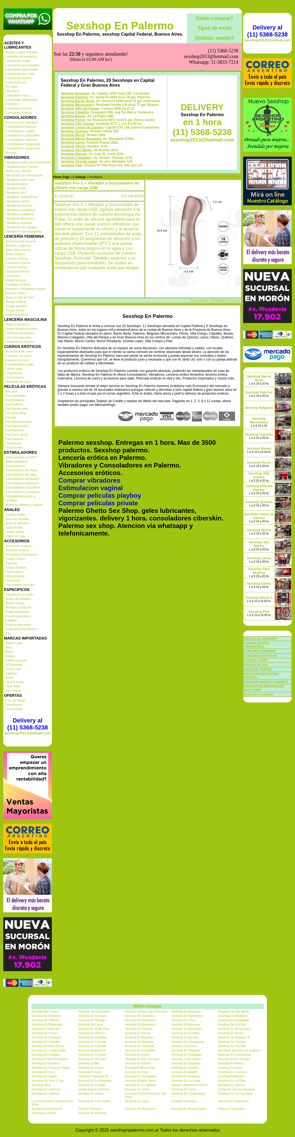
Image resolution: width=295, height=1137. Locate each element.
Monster (11, 152)
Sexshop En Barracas (185, 1024)
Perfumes (12, 104)
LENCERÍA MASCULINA (261, 655)
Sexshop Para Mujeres (259, 571)
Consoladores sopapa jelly (23, 144)
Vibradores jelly (16, 188)
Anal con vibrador (17, 518)
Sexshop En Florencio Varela (51, 1067)
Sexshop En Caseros (232, 1041)
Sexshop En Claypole (185, 1050)
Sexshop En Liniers (91, 1093)
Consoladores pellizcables (23, 135)
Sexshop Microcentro (77, 78)
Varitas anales (15, 531)
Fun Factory (14, 690)
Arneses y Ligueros (18, 245)
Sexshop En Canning (92, 1041)
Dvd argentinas (16, 395)
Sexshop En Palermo (120, 26)
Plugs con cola (15, 536)
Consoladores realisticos (22, 139)
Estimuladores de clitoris (22, 470)
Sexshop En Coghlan (45, 1054)
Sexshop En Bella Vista (93, 1028)
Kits (8, 633)
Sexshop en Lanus (137, 1089)
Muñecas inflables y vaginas (24, 504)
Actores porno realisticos (22, 122)
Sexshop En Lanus (183, 1089)
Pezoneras (13, 580)
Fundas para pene (18, 616)
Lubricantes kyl (15, 82)
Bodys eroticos (15, 254)
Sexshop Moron (73, 108)
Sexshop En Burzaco (185, 1037)
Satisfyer (11, 673)
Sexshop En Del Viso (92, 1059)
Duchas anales (15, 514)
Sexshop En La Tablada (140, 1084)
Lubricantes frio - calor (20, 73)
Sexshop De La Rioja (232, 1024)
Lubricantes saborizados (22, 99)
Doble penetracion (18, 611)
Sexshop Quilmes (74, 104)
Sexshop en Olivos (44, 1113)
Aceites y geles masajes (22, 52)
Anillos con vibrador (19, 171)
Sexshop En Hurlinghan (140, 1076)
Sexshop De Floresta (139, 1028)
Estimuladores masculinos (23, 487)
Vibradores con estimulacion (24, 175)
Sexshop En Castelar (92, 1046)
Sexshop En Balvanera (47, 1024)
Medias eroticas (16, 280)
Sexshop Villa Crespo (77, 97)
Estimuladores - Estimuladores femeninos (215, 273)
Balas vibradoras (17, 461)
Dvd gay (11, 417)
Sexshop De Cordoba (185, 1033)
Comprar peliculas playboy (99, 468)
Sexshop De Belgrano (139, 1041)
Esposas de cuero (17, 360)
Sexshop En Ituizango (185, 1076)
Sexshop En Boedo (230, 1033)
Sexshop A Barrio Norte (140, 1080)
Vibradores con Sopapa (21, 227)
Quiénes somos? (214, 38)
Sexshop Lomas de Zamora (82, 100)
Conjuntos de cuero (18, 355)
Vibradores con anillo (19, 594)
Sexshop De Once (183, 1020)
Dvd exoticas (14, 404)
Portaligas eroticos (18, 284)
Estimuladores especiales (22, 478)
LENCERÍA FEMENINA (260, 651)
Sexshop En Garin (230, 1067)
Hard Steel (13, 686)
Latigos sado (14, 368)
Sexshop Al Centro (137, 1054)
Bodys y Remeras (17, 324)
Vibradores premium (19, 205)
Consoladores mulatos (20, 131)
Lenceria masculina (18, 337)
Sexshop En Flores (90, 1067)
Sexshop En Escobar (45, 1063)
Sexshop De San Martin (233, 1011)
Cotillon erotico (15, 558)
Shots (9, 677)
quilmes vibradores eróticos (189, 1084)
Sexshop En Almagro (92, 1020)
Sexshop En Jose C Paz (48, 1080)
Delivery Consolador (231, 1108)
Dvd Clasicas (14, 438)
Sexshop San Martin (76, 123)
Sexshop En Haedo (44, 1076)
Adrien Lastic (14, 643)
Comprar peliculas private (98, 476)
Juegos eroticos (16, 567)
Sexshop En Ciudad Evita (48, 1050)
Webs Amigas (147, 1006)
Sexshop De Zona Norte (94, 1011)
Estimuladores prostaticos (23, 491)
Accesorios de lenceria (21, 241)
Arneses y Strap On (19, 607)
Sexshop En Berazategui (234, 1028)
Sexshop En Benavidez (186, 1028)
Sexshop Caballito (75, 85)
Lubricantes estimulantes (22, 69)
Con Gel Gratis (15, 700)
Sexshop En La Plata (232, 1080)
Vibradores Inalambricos (22, 197)
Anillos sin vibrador (18, 598)
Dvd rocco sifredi (17, 434)
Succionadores (15, 465)
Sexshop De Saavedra (140, 1015)
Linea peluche (15, 377)
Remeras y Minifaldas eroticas (25, 288)
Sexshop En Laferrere (46, 1089)
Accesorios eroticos (18, 545)
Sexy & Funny (15, 682)
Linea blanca (14, 373)
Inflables (11, 620)
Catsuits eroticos (17, 258)
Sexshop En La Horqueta (94, 1080)
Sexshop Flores (73, 93)
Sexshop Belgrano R (91, 1050)
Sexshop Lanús (73, 115)
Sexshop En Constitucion (234, 1054)
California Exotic (16, 660)
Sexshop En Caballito (46, 1041)
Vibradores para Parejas (22, 166)
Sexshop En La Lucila (185, 1080)
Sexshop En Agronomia (186, 1015)
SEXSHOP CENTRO (258, 669)
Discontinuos (14, 704)
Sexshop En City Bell (232, 1046)
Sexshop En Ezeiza (137, 1063)
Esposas (11, 563)
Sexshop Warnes (74, 127)
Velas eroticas (15, 576)
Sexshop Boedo (73, 89)
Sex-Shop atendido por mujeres (239, 1050)
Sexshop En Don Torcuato (142, 1059)
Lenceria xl (13, 275)
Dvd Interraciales (17, 426)
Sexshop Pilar (71, 138)
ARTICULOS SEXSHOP (260, 638)
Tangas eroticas (16, 301)
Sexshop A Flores (43, 1072)
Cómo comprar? (214, 18)
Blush (9, 651)
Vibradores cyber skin (20, 179)
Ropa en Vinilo (15, 293)
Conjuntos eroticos (18, 262)
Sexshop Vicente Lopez (79, 134)
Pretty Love (13, 669)
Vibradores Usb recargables (24, 231)
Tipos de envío (214, 28)
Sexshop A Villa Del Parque (50, 1059)
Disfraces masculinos (20, 333)
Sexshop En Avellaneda (233, 1020)
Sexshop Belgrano (75, 66)
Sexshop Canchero (184, 1046)
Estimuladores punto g (20, 496)
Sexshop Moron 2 (258, 598)
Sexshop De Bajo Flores (48, 1046)
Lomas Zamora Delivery (94, 1089)
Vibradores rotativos (19, 222)
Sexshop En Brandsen (139, 1037)
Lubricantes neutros (19, 78)
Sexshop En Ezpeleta (185, 1063)
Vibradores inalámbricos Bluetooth (28, 162)
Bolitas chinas (15, 603)
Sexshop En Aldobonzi (233, 1015)
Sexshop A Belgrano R (93, 1076)
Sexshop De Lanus (90, 1024)
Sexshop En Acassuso (186, 1011)
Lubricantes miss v (18, 95)
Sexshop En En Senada (234, 1059)
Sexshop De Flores (44, 1033)
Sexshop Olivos (73, 119)
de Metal (11, 500)
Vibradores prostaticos (20, 209)
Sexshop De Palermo (46, 1020)
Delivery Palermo (89, 1108)
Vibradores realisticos (20, 214)
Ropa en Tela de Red (19, 297)
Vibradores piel (15, 192)
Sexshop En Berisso (91, 1033)
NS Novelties (14, 664)
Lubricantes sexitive (19, 108)
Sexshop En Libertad (45, 1093)
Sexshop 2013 (41, 1084)
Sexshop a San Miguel (186, 1059)
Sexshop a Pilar (88, 1063)
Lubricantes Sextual (19, 112)
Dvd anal (11, 391)
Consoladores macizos (21, 126)
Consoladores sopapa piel (23, 148)
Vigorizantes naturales (20, 584)
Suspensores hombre (20, 341)
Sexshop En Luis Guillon (94, 1101)
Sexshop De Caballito (92, 1037)
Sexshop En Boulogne (46, 1037)
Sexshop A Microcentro (140, 1067)
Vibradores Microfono (20, 218)
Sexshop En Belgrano (46, 1028)
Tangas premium (17, 306)
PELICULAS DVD (256, 665)
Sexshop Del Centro (45, 1011)
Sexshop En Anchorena (140, 1020)
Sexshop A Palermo (231, 1063)
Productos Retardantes (21, 629)
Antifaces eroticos (17, 550)
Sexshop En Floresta (185, 1067)
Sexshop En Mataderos (233, 1101)
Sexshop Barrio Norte (77, 74)
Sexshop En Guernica (232, 1072)
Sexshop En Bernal (137, 1033)
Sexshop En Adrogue (92, 1015)
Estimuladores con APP (21, 457)
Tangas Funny (15, 310)
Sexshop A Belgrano (231, 1076)
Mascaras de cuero (18, 381)
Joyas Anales (14, 527)
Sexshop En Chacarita (139, 1046)
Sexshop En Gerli (89, 1072)
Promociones (14, 709)
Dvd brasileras (15, 400)
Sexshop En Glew (136, 1072)
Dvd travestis (14, 447)
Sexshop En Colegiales (186, 1054)
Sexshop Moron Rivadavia (81, 112)
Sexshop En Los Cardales (235, 1093)
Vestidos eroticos (17, 314)
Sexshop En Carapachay (187, 1041)
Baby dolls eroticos (18, 249)
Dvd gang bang (16, 413)
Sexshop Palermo (74, 70)
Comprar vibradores (89, 453)
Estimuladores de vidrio (21, 474)
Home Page (61, 150)
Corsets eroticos (16, 267)
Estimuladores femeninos (22, 483)
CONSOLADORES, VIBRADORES (257, 645)
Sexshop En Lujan (137, 1101)
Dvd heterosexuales (19, 421)
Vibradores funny (17, 184)
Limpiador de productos (21, 56)
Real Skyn (12, 91)
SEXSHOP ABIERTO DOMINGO (266, 682)
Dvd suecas (13, 443)
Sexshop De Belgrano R (234, 1037)
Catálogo (79, 150)
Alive (9, 647)
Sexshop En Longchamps (188, 1093)
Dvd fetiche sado (17, 408)
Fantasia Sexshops (184, 1101)
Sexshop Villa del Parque (80, 81)
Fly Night (11, 86)
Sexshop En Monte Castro (188, 1108)
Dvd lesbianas (15, 430)
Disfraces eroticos (17, 271)
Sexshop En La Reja (91, 1084)
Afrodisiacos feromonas (21, 554)
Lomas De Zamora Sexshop (236, 1089)
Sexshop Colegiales (76, 131)
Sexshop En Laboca (231, 1084)
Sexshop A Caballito (184, 1072)
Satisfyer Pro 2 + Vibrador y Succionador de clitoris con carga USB (97, 158)
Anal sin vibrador (17, 523)
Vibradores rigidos (17, 201)
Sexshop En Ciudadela (140, 1050)
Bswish (10, 656)
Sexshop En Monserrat (47, 1108)
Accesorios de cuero (19, 351)
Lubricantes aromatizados (23, 65)
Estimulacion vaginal (90, 461)
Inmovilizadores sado (19, 364)
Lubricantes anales (18, 60)
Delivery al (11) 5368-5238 (27, 724)
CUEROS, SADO (255, 660)
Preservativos (15, 571)
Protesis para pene (18, 624)
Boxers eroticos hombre (21, 328)
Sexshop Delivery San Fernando (146, 1011)
